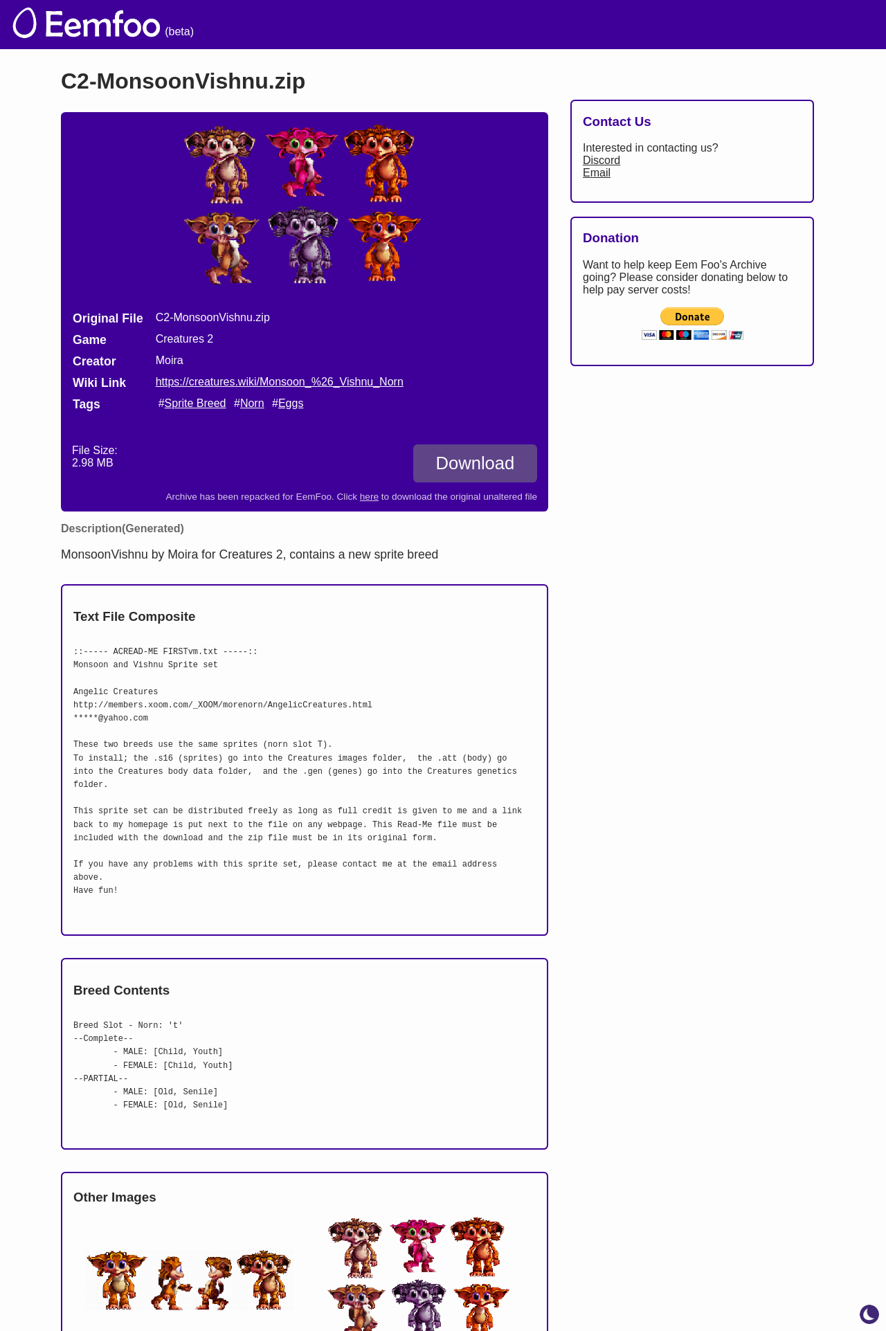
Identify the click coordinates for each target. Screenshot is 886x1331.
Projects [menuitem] (731, 24)
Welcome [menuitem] (482, 24)
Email (597, 173)
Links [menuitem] (668, 24)
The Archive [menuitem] (396, 24)
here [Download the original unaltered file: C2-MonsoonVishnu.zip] (369, 496)
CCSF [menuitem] (798, 24)
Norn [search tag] (252, 403)
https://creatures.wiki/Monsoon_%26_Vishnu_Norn (280, 382)
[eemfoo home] (85, 24)
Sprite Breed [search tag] (195, 403)
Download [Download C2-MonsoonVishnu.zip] (474, 463)
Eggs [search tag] (290, 403)
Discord (601, 160)
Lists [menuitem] (614, 24)
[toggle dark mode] (869, 1314)
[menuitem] (850, 22)
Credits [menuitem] (555, 24)
